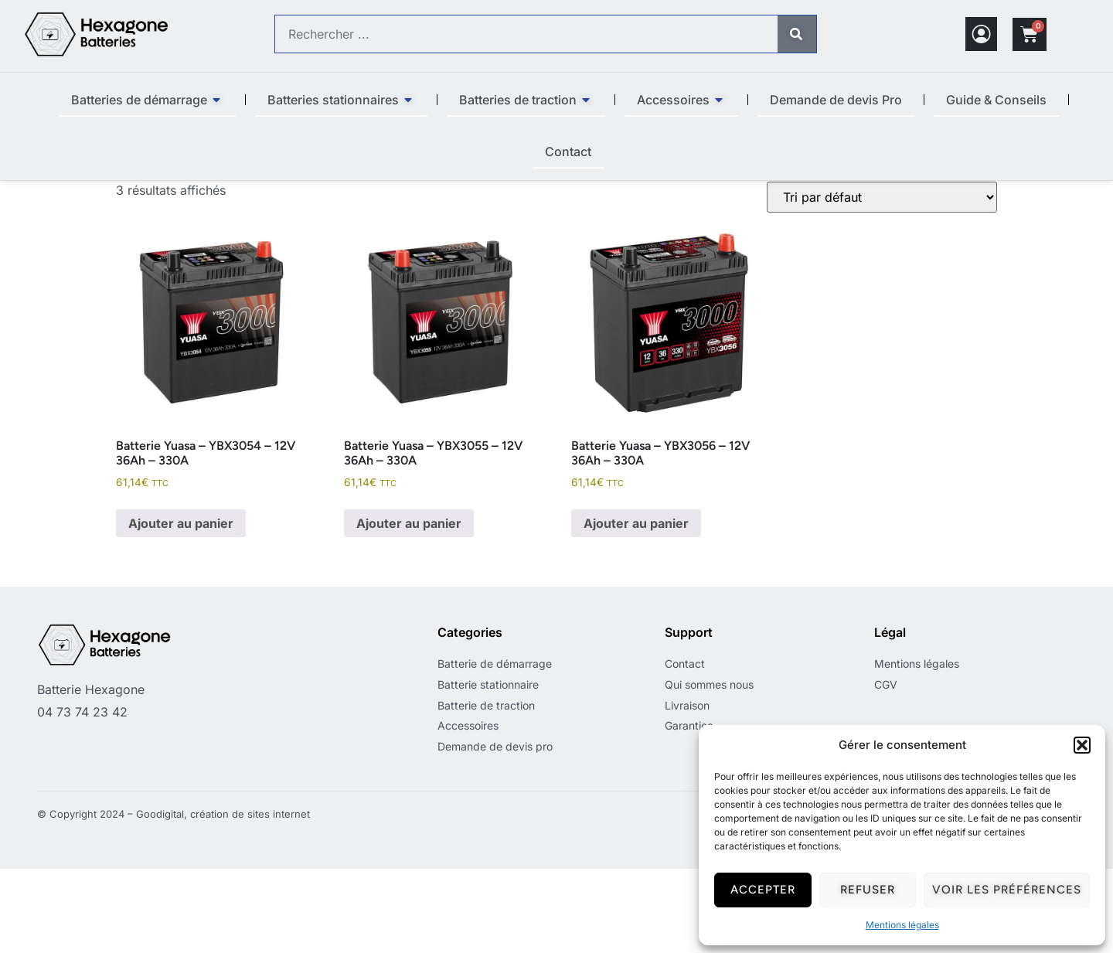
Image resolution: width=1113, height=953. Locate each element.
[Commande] (882, 281)
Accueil (136, 189)
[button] (1082, 745)
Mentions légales (902, 925)
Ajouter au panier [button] (180, 607)
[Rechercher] (797, 34)
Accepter (762, 890)
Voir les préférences (1006, 890)
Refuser (867, 890)
